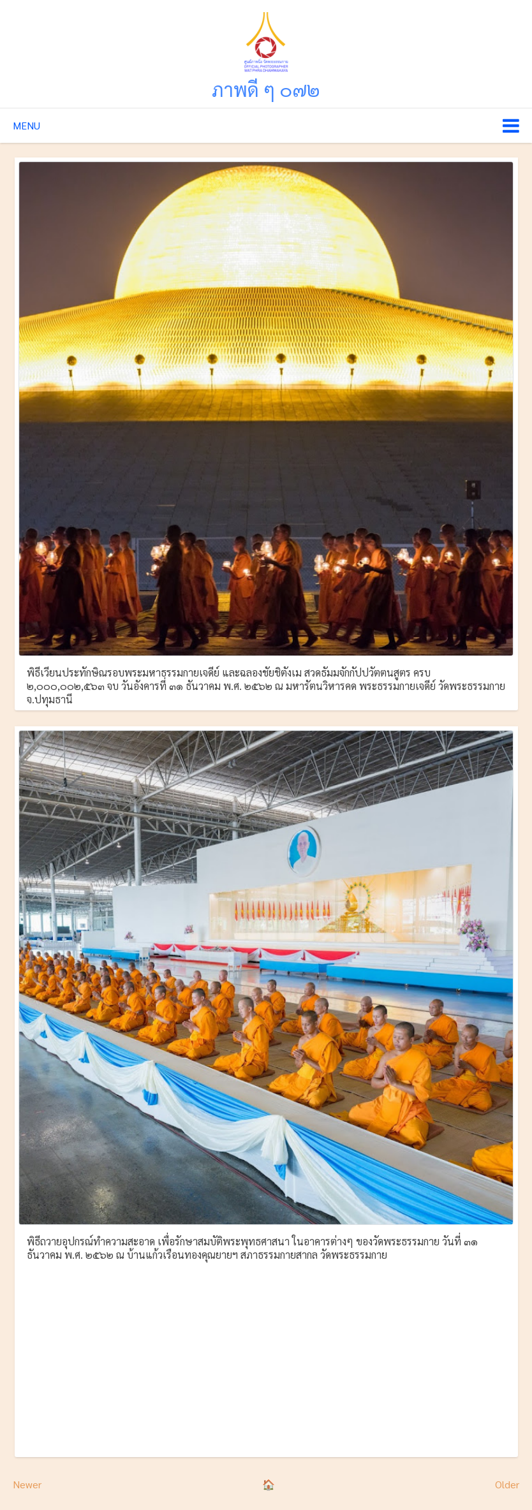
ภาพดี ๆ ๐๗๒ (266, 89)
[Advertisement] (266, 1357)
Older (507, 1484)
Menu (26, 125)
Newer (27, 1484)
